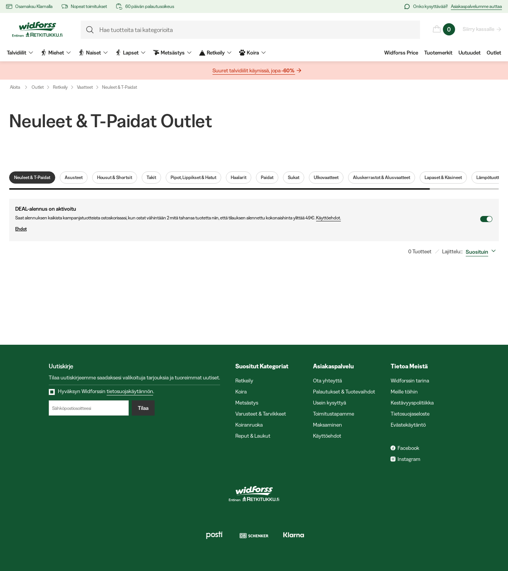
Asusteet (73, 177)
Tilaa (143, 408)
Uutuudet (469, 52)
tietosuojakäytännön (130, 391)
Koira (241, 391)
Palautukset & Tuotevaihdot (344, 391)
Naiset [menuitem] (93, 52)
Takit (151, 177)
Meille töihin (404, 391)
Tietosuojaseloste (410, 413)
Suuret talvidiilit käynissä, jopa (253, 71)
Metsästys (246, 402)
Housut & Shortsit (115, 177)
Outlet (494, 52)
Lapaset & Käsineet (443, 177)
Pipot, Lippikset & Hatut (193, 177)
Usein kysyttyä (329, 402)
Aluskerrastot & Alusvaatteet (381, 177)
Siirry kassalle (479, 29)
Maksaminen (327, 424)
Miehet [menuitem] (56, 52)
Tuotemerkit (438, 52)
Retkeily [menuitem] (215, 52)
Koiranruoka (249, 424)
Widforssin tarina (410, 380)
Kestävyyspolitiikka (412, 402)
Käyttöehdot (327, 435)
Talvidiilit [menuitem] (20, 52)
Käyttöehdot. (328, 218)
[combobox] (482, 251)
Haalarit (238, 177)
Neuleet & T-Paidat (119, 87)
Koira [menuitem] (252, 52)
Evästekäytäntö (408, 424)
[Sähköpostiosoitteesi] (89, 408)
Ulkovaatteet (326, 177)
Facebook (408, 448)
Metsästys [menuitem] (172, 52)
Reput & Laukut (252, 435)
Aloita (20, 87)
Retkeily (60, 87)
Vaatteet (85, 87)
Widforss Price (401, 52)
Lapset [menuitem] (130, 52)
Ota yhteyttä (327, 380)
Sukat (293, 177)
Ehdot (247, 229)
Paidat (267, 177)
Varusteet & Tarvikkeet (260, 413)
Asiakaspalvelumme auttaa (476, 6)
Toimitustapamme (333, 413)
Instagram (409, 459)
